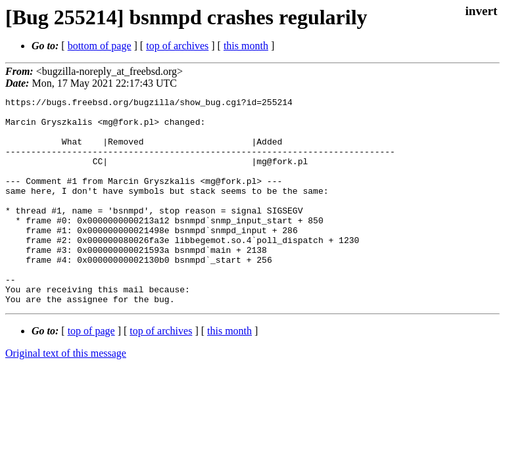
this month (246, 45)
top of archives (177, 45)
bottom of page (100, 45)
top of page (91, 372)
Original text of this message (65, 394)
